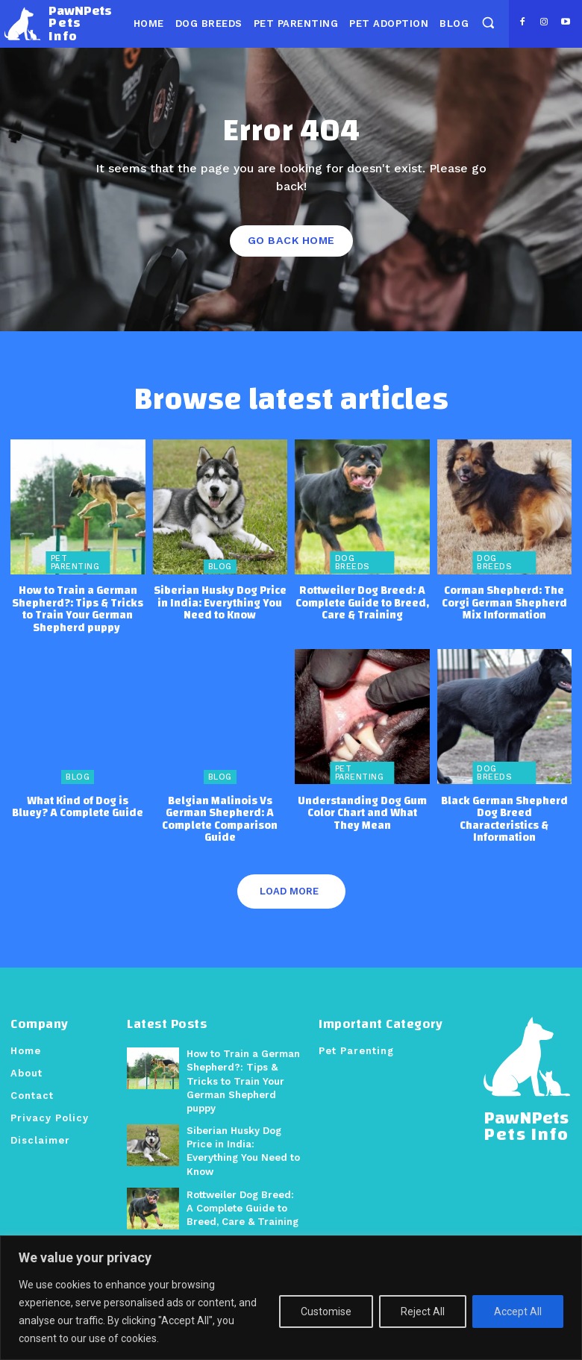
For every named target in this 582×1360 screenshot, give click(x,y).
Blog (220, 566)
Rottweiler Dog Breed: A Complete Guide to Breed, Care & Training (362, 602)
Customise (326, 1311)
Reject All (423, 1311)
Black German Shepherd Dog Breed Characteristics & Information (504, 818)
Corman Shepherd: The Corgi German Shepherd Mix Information (504, 602)
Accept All (518, 1311)
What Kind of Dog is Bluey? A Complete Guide (77, 806)
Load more (289, 890)
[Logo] (58, 23)
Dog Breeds (352, 562)
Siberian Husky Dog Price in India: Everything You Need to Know (220, 602)
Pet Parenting (75, 562)
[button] (487, 22)
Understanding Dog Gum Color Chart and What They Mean (362, 812)
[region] (291, 1297)
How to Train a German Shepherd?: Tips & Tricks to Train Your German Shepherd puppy (77, 608)
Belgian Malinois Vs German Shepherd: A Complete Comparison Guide (220, 818)
